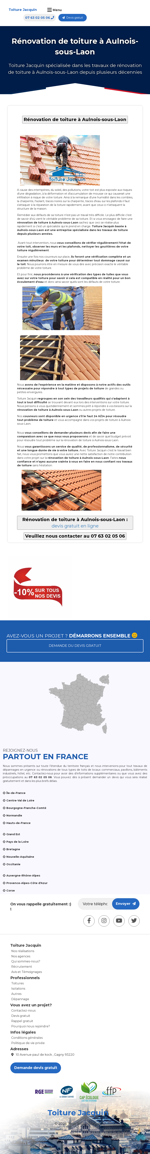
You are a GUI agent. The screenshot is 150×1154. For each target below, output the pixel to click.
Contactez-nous (23, 1010)
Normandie (14, 815)
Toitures (17, 983)
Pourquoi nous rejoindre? (30, 1026)
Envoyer (126, 904)
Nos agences (20, 956)
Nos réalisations (22, 951)
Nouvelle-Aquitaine (20, 856)
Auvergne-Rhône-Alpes (23, 875)
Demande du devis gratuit (75, 646)
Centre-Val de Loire (20, 800)
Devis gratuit (130, 10)
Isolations (18, 988)
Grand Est (13, 834)
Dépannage (20, 999)
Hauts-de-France (18, 823)
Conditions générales (27, 1038)
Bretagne (13, 849)
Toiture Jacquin (19, 12)
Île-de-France (16, 793)
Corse (10, 890)
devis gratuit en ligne (75, 526)
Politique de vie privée (28, 1043)
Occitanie (13, 864)
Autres (16, 994)
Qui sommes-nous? (25, 961)
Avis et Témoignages (26, 972)
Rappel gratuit (22, 1021)
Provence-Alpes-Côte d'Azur (26, 883)
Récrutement (21, 966)
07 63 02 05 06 (97, 10)
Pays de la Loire (17, 841)
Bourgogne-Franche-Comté (26, 808)
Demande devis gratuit (35, 1068)
